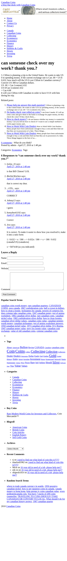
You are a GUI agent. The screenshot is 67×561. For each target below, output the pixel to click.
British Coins (18, 435)
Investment (35, 364)
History (10, 46)
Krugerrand (50, 365)
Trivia (9, 56)
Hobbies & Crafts (15, 48)
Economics (12, 41)
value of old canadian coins (23, 336)
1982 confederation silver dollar (27, 323)
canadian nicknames (23, 329)
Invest (21, 365)
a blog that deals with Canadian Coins (18, 5)
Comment (5, 273)
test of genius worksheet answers (48, 329)
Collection (52, 357)
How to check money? (17, 119)
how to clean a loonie (10, 316)
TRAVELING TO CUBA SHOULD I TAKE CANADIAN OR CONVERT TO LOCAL (32, 503)
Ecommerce (12, 38)
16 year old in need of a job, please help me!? (41, 473)
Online (18, 368)
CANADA (39, 353)
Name (3, 258)
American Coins (19, 432)
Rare (32, 368)
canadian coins (58, 353)
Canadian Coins (8, 2)
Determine (24, 361)
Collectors (61, 357)
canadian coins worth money (14, 311)
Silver (56, 367)
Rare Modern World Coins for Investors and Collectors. (32, 419)
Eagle (36, 361)
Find (41, 362)
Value (17, 371)
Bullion (24, 352)
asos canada (14, 313)
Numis (63, 365)
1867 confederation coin (32, 313)
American (15, 353)
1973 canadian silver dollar (39, 331)
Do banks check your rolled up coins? (24, 112)
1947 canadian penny (41, 318)
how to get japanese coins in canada (38, 494)
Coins (20, 356)
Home (9, 18)
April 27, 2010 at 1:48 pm (18, 166)
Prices (27, 368)
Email (3, 263)
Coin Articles (18, 438)
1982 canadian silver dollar (24, 321)
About (9, 21)
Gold (52, 361)
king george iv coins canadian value (42, 496)
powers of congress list (52, 316)
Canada (10, 30)
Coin (11, 356)
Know (43, 365)
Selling (42, 368)
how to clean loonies (52, 323)
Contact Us (12, 23)
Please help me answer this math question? (26, 105)
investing (26, 365)
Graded (59, 361)
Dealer (10, 361)
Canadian (48, 353)
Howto (10, 51)
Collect (27, 357)
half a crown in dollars (54, 313)
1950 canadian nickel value (13, 331)
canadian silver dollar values (14, 326)
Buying (31, 353)
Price (22, 368)
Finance (10, 43)
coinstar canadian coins (46, 336)
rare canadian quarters (38, 311)
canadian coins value (37, 326)
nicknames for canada (31, 316)
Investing (11, 53)
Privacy (10, 26)
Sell (37, 368)
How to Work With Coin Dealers (21, 126)
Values (24, 371)
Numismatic (11, 368)
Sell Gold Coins (19, 443)
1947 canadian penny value (13, 334)
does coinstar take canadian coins (16, 318)
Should (48, 368)
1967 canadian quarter (43, 507)
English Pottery (19, 440)
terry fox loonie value (36, 334)
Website (4, 268)
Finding (46, 362)
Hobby (15, 365)
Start (8, 371)
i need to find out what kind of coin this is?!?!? (38, 465)
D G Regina (57, 331)
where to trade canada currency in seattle (25, 491)
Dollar (31, 361)
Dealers (17, 361)
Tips (12, 371)
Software (63, 368)
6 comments (6, 142)
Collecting (11, 35)
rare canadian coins (45, 321)
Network (57, 365)
